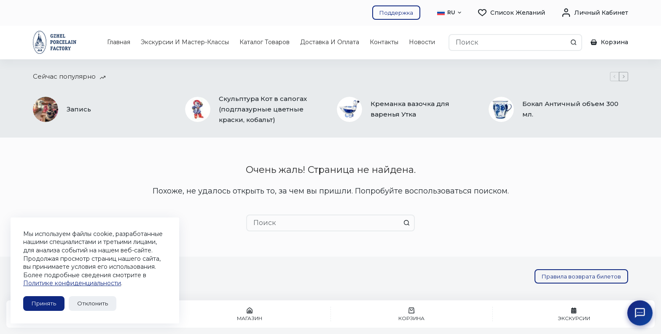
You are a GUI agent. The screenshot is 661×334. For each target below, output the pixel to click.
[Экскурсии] (574, 314)
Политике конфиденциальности (72, 283)
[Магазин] (250, 314)
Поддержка (396, 12)
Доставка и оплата (329, 42)
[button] (449, 12)
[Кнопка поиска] (573, 42)
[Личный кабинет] (595, 13)
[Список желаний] (511, 13)
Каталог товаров (264, 42)
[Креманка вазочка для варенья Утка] (349, 109)
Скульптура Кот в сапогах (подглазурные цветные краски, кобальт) (263, 109)
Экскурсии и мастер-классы (185, 42)
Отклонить (92, 303)
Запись (79, 109)
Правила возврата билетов (581, 276)
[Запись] (45, 109)
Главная (118, 42)
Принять (44, 303)
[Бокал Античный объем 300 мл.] (501, 109)
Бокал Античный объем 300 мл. (570, 109)
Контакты (384, 42)
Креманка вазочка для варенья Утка (410, 109)
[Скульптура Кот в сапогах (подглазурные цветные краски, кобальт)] (197, 109)
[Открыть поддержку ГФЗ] (640, 313)
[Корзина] (412, 314)
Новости (422, 42)
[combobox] (507, 42)
